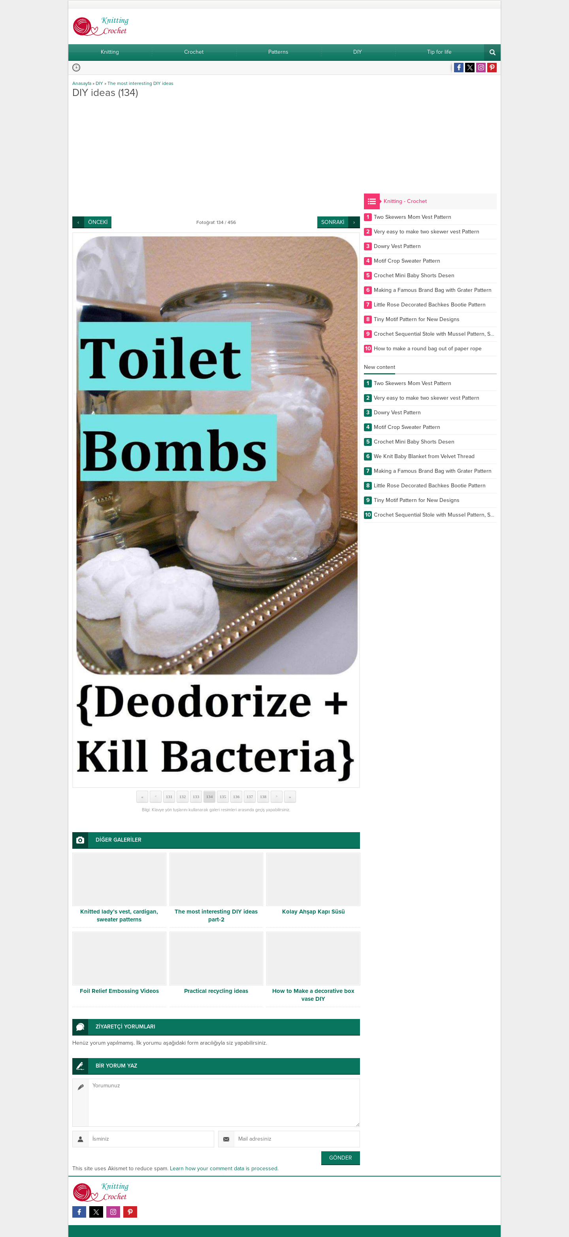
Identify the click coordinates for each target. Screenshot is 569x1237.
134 (209, 796)
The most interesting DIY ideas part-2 (216, 915)
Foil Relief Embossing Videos (119, 990)
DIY (99, 83)
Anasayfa (81, 83)
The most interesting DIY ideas (140, 83)
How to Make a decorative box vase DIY (313, 994)
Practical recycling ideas (216, 990)
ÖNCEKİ (97, 222)
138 (263, 796)
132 (182, 796)
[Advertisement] (216, 157)
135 (223, 796)
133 (196, 796)
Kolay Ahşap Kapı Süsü (313, 911)
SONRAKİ (332, 222)
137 (250, 796)
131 (169, 796)
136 (236, 796)
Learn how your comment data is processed (223, 1168)
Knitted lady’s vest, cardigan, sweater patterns (119, 915)
